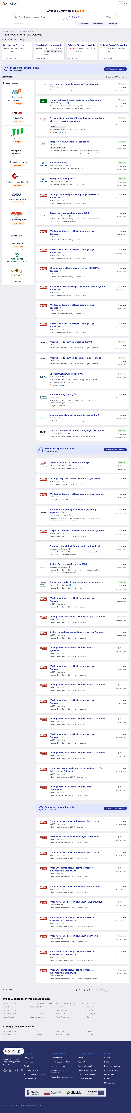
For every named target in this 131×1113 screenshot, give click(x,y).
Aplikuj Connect (110, 1074)
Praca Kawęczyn (88, 1007)
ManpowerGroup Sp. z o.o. (59, 465)
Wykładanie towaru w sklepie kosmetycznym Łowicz (76, 494)
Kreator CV (82, 1058)
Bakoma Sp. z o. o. (56, 345)
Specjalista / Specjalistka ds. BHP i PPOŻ (49, 45)
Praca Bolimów (9, 1007)
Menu (123, 3)
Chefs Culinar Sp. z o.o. (58, 377)
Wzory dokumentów (85, 1066)
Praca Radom (35, 1031)
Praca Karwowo (62, 1010)
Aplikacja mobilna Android (87, 1074)
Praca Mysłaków (9, 1014)
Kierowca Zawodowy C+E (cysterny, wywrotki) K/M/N (77, 430)
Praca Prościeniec (63, 1017)
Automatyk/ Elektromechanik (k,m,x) (82, 45)
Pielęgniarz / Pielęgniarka (62, 178)
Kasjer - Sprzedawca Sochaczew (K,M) (69, 213)
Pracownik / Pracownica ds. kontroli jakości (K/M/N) (76, 358)
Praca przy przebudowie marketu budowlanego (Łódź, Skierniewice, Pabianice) (77, 769)
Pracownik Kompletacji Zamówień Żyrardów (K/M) (75, 546)
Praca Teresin (87, 1017)
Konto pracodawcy (58, 1066)
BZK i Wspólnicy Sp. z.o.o (58, 433)
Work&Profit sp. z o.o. (57, 200)
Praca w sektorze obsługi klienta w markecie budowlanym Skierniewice (72, 869)
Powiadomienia (30, 1079)
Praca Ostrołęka (88, 1035)
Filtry (17, 23)
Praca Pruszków (9, 1035)
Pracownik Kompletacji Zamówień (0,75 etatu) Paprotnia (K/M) (73, 511)
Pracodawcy (29, 1062)
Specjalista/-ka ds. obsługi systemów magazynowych (77, 582)
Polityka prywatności (112, 1066)
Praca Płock (60, 1031)
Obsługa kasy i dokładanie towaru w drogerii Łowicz (76, 478)
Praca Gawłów (87, 1010)
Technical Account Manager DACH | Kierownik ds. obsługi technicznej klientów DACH (114, 45)
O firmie (107, 1058)
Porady (27, 1066)
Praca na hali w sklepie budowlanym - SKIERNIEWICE (76, 902)
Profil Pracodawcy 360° (60, 1062)
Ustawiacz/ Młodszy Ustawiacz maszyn (70, 462)
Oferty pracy (29, 1058)
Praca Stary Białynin (11, 1003)
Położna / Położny (59, 162)
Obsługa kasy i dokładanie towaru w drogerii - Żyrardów (73, 649)
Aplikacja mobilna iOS (86, 1079)
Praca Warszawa (9, 1031)
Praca (12, 31)
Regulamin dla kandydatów (34, 1074)
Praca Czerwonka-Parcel (65, 1003)
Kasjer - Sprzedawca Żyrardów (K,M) (68, 564)
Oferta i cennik (56, 1058)
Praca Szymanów (36, 1014)
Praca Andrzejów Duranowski (41, 1003)
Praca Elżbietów (62, 1014)
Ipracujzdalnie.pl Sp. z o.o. (59, 216)
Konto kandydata (31, 1070)
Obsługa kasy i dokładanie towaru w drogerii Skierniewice (72, 788)
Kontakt (107, 1062)
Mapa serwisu (109, 1083)
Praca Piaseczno (62, 1035)
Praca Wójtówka (36, 1007)
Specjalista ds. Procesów (13, 45)
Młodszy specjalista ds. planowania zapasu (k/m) (74, 415)
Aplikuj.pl (5, 31)
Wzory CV (81, 1062)
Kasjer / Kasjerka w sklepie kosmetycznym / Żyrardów (77, 530)
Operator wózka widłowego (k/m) (67, 374)
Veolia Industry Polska (57, 87)
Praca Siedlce (87, 1031)
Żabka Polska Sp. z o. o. (58, 103)
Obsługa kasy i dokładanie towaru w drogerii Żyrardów (77, 616)
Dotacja (107, 1079)
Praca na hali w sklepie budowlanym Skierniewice (75, 821)
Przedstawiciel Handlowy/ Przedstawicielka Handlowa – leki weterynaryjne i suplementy (78, 119)
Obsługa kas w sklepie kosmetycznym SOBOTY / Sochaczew (74, 196)
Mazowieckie (20, 31)
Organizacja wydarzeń (112, 1070)
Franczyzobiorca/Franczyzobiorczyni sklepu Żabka (75, 100)
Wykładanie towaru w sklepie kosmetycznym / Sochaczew (73, 232)
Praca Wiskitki (8, 1017)
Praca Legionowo (36, 1035)
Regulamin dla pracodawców (62, 1077)
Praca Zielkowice (36, 1017)
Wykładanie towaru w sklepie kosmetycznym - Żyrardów (73, 599)
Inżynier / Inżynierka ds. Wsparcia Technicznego (74, 84)
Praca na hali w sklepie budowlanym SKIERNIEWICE (75, 886)
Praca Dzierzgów (88, 1014)
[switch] (115, 69)
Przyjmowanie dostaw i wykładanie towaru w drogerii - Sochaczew (77, 288)
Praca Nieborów (9, 1010)
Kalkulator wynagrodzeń (87, 1070)
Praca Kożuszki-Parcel (38, 1010)
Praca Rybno (61, 1007)
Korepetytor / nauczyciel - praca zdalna (69, 142)
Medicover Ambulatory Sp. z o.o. (61, 165)
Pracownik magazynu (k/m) (63, 394)
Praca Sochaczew (89, 1003)
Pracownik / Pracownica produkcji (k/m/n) (71, 342)
